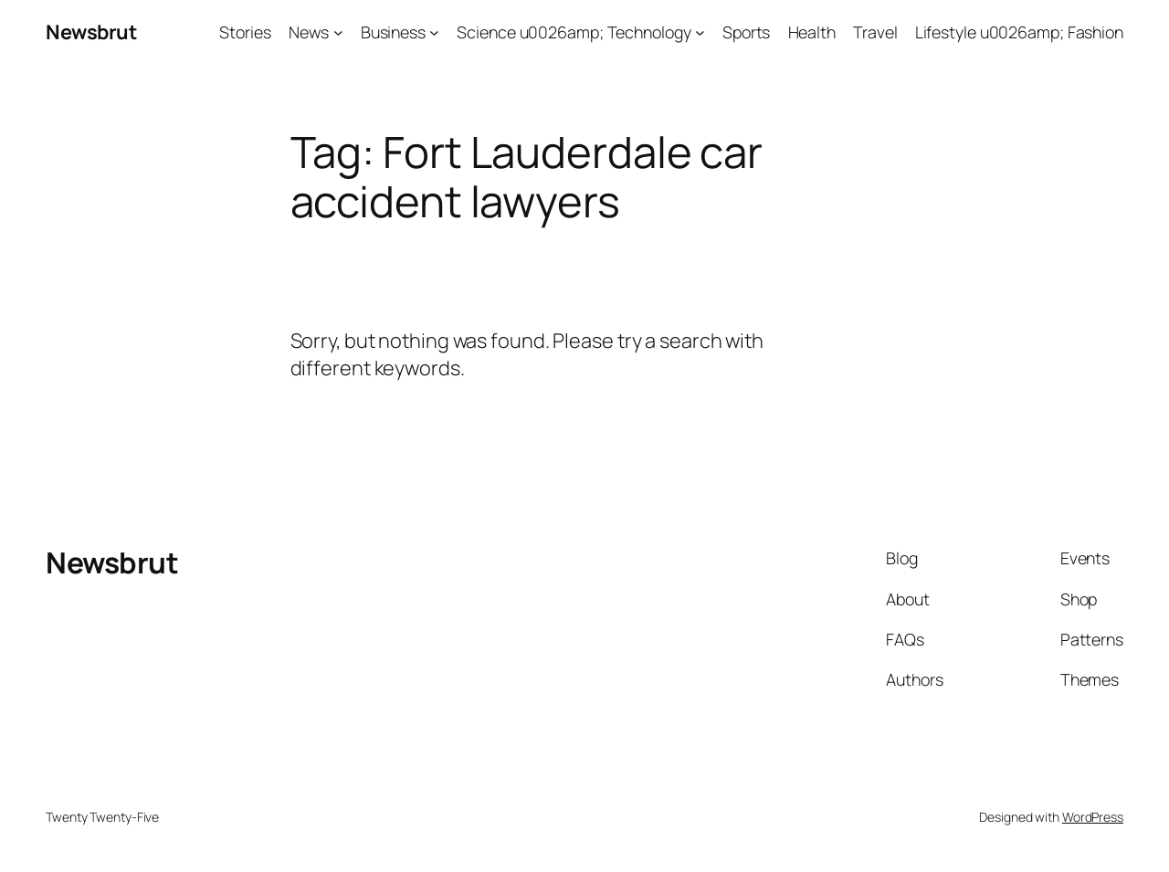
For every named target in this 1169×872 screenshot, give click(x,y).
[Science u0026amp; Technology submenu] (700, 32)
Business (393, 32)
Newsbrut (91, 32)
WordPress (1092, 816)
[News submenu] (338, 32)
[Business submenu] (434, 32)
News (309, 32)
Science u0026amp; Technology (573, 32)
